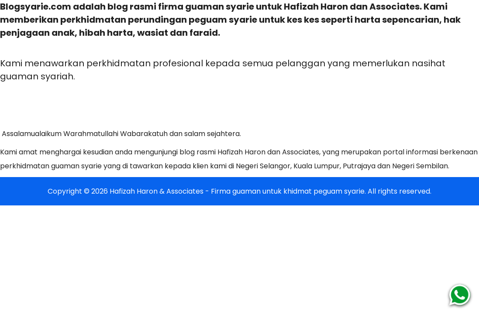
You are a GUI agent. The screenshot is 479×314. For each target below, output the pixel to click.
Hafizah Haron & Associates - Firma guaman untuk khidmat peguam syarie (237, 191)
